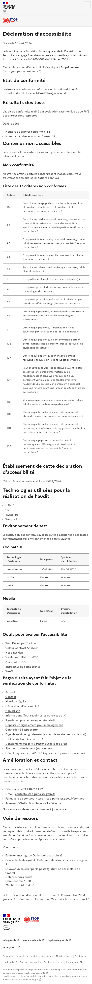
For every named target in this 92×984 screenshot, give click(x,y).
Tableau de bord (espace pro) (24, 739)
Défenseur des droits (46, 855)
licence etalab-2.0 (36, 972)
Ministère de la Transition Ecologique (20, 979)
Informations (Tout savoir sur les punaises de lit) (35, 715)
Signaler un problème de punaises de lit (30, 720)
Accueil (10, 692)
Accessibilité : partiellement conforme (34, 956)
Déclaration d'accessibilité (22, 706)
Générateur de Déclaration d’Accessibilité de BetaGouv (49, 899)
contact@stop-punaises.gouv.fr (35, 794)
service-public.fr (32, 940)
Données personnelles (30, 962)
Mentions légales (15, 701)
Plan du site (12, 711)
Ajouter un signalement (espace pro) (28, 748)
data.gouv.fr (10, 947)
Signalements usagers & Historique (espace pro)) (36, 744)
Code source (72, 962)
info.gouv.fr (9, 940)
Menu (87, 4)
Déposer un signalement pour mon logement (34, 725)
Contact (10, 697)
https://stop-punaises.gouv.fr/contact (60, 799)
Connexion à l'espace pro (21, 730)
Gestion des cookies (53, 962)
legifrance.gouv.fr (58, 940)
